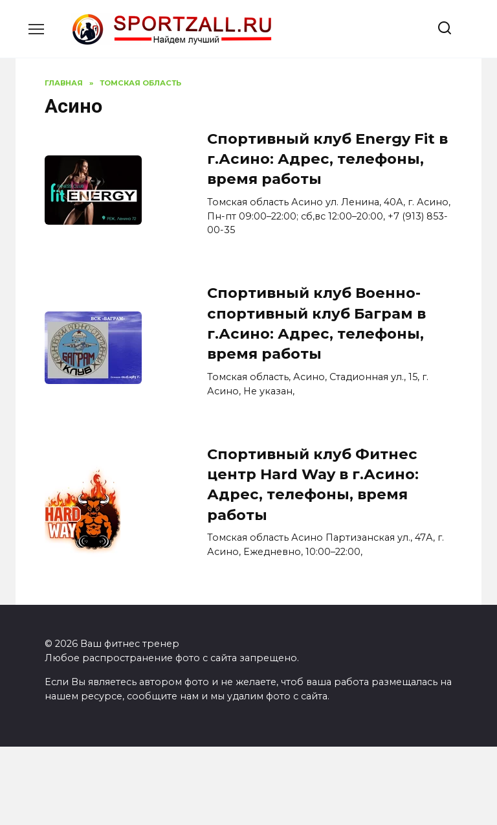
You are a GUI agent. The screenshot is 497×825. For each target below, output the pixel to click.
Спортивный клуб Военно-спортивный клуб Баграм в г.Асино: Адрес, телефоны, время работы (316, 323)
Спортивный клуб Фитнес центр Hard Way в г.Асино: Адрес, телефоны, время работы (313, 484)
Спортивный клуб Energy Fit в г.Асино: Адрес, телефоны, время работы (327, 159)
